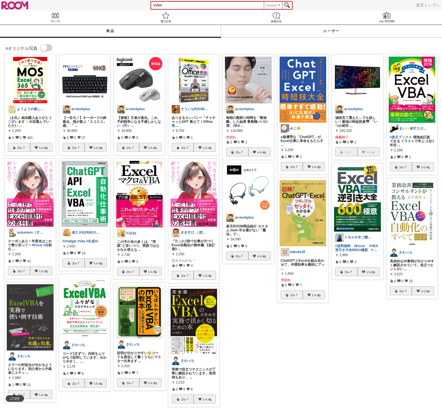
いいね (43, 147)
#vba (81, 241)
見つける (166, 17)
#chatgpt (70, 241)
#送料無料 (343, 246)
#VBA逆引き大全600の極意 (356, 248)
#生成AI (92, 241)
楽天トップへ (428, 5)
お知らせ (276, 17)
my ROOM (387, 17)
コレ (21, 147)
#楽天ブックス (401, 137)
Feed (55, 17)
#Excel (37, 245)
